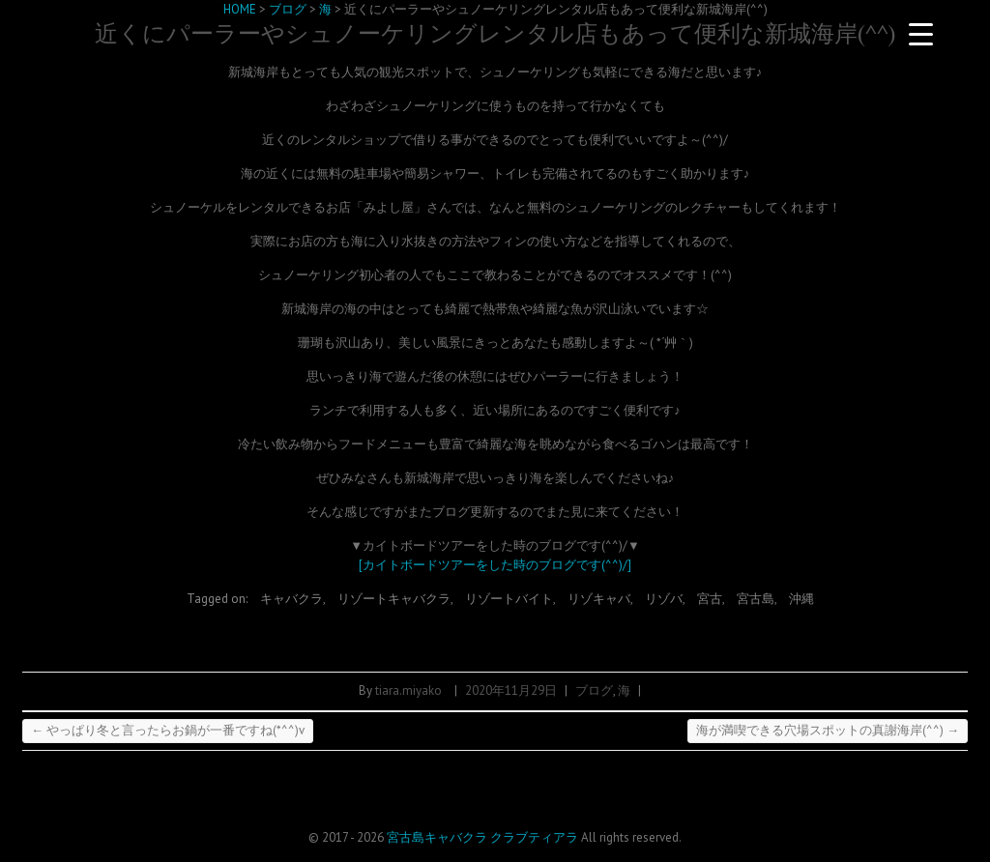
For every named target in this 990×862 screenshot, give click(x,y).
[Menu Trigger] (921, 34)
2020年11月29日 (511, 690)
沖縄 (801, 598)
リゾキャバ (599, 598)
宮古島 (755, 598)
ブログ (594, 690)
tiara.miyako (408, 690)
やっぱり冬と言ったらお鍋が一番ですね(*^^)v (168, 730)
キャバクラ (291, 598)
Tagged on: (218, 598)
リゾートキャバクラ (394, 598)
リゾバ (664, 598)
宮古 (709, 598)
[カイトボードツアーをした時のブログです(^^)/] (495, 565)
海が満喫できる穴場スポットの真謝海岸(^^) (827, 730)
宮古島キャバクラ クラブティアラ (482, 837)
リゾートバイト (509, 598)
